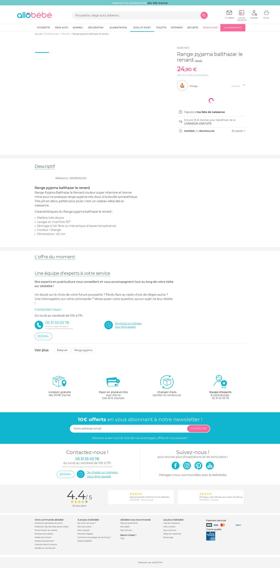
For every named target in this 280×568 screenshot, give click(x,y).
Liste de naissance (171, 523)
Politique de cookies (44, 534)
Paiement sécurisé (216, 520)
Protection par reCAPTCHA (150, 563)
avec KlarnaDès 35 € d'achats (113, 387)
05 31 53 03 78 (220, 398)
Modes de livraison (43, 537)
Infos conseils (169, 527)
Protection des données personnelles (51, 527)
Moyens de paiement (44, 541)
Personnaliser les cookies (46, 530)
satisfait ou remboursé (167, 386)
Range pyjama (83, 350)
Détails (198, 60)
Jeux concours (169, 530)
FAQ (122, 538)
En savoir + (238, 131)
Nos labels (125, 527)
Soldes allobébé (85, 541)
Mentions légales (85, 534)
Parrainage (168, 537)
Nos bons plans (84, 527)
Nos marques (84, 530)
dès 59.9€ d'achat (59, 387)
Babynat (62, 350)
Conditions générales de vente (48, 523)
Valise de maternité (172, 534)
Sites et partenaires (129, 523)
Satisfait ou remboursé (45, 548)
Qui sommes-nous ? (87, 523)
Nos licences (126, 530)
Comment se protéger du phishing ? (94, 537)
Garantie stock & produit (46, 544)
